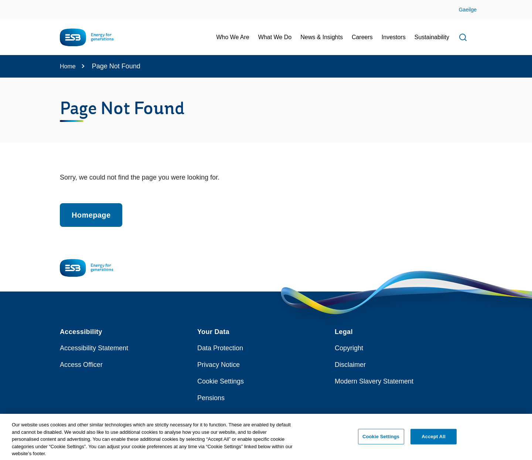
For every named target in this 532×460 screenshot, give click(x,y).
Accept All (433, 439)
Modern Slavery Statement (374, 381)
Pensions (211, 398)
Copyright (349, 348)
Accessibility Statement (94, 348)
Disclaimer (350, 364)
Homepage (91, 215)
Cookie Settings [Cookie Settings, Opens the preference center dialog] (380, 439)
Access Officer (81, 364)
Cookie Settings (220, 381)
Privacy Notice (218, 364)
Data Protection (220, 348)
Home (68, 66)
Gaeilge (468, 10)
